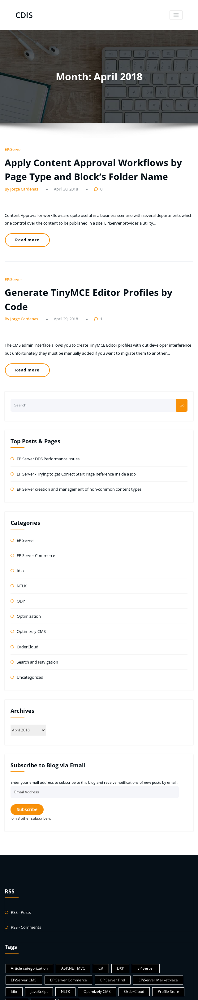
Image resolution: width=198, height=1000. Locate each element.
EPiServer (12, 148)
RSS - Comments (25, 884)
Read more (24, 232)
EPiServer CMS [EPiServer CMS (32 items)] (165, 924)
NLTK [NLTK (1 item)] (14, 945)
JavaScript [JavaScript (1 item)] (166, 934)
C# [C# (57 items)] (92, 924)
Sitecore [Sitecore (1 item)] (163, 945)
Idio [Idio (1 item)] (143, 934)
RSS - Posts (20, 869)
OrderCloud (27, 606)
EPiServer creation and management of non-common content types (74, 455)
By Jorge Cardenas (19, 184)
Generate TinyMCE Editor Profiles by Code (91, 280)
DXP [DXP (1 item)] (110, 924)
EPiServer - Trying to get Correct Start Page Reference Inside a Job (73, 441)
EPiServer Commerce (35, 520)
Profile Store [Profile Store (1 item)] (110, 945)
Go (181, 373)
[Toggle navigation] (176, 14)
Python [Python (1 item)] (138, 945)
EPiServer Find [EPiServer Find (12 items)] (68, 934)
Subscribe (27, 767)
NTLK (21, 549)
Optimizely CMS (30, 592)
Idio (20, 534)
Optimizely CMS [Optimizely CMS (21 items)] (43, 945)
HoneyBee (120, 992)
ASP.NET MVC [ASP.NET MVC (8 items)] (67, 924)
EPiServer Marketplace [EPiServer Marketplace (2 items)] (110, 934)
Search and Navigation (36, 621)
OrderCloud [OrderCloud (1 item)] (78, 945)
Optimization (28, 578)
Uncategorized (29, 635)
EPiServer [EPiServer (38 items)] (133, 924)
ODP (20, 563)
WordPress (87, 992)
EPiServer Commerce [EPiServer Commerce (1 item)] (27, 934)
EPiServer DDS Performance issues (47, 426)
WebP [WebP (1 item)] (14, 956)
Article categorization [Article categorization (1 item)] (27, 924)
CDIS (23, 14)
